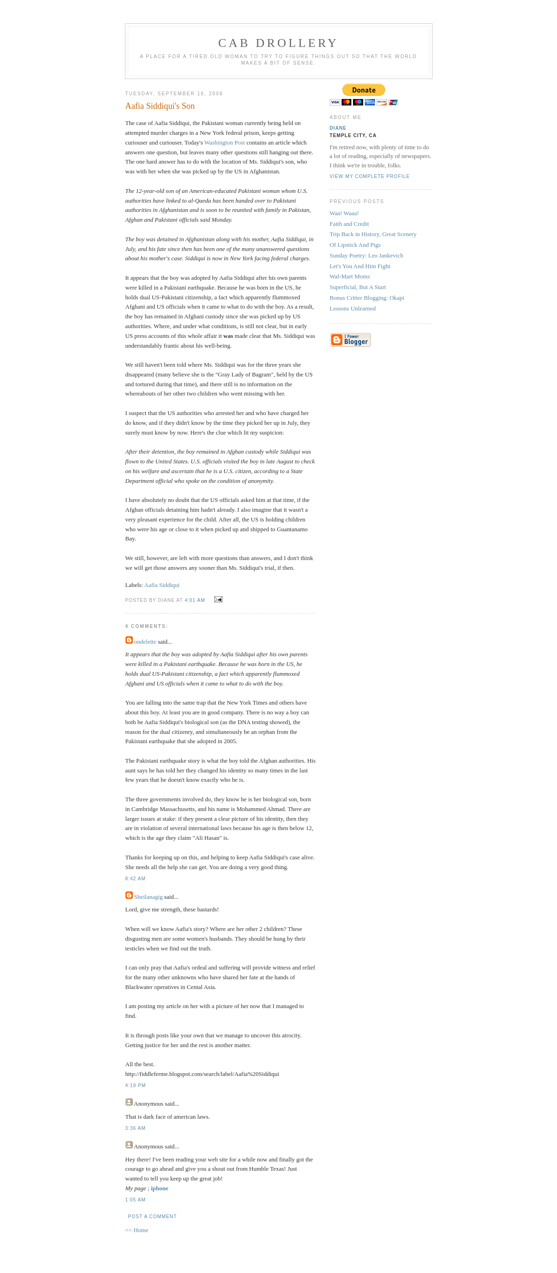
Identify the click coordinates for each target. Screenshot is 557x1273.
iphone (160, 1188)
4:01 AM (194, 600)
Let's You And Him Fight (360, 266)
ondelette (145, 641)
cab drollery (278, 43)
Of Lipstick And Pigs (355, 244)
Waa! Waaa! (344, 213)
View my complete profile (370, 176)
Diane (338, 128)
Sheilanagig (148, 896)
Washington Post (224, 142)
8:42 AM (135, 878)
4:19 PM (135, 1085)
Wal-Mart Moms (350, 276)
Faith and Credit (349, 223)
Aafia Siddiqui (161, 584)
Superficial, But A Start (358, 287)
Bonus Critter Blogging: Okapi (367, 297)
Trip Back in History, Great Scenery (373, 234)
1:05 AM (135, 1199)
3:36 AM (135, 1128)
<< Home (137, 1230)
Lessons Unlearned (353, 308)
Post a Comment (152, 1216)
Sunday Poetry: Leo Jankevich (367, 255)
